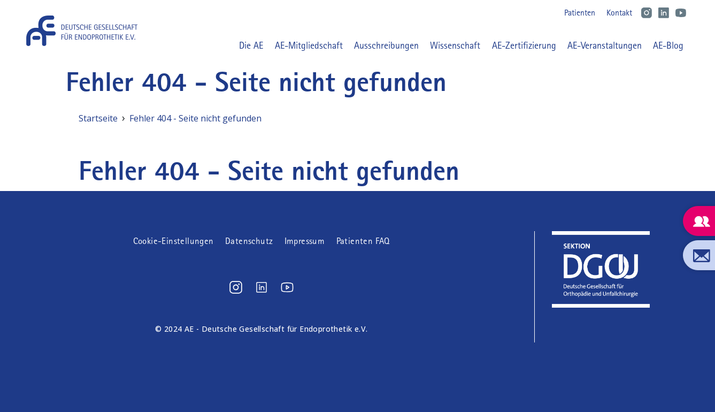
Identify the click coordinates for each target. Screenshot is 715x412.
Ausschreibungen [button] (386, 45)
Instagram (646, 12)
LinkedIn (663, 12)
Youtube (680, 12)
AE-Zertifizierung (524, 45)
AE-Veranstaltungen (604, 45)
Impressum (305, 241)
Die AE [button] (251, 45)
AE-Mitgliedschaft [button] (309, 45)
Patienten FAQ (363, 241)
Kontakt (619, 12)
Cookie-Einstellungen (173, 241)
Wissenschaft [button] (455, 45)
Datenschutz (249, 241)
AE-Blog (668, 45)
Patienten (579, 12)
